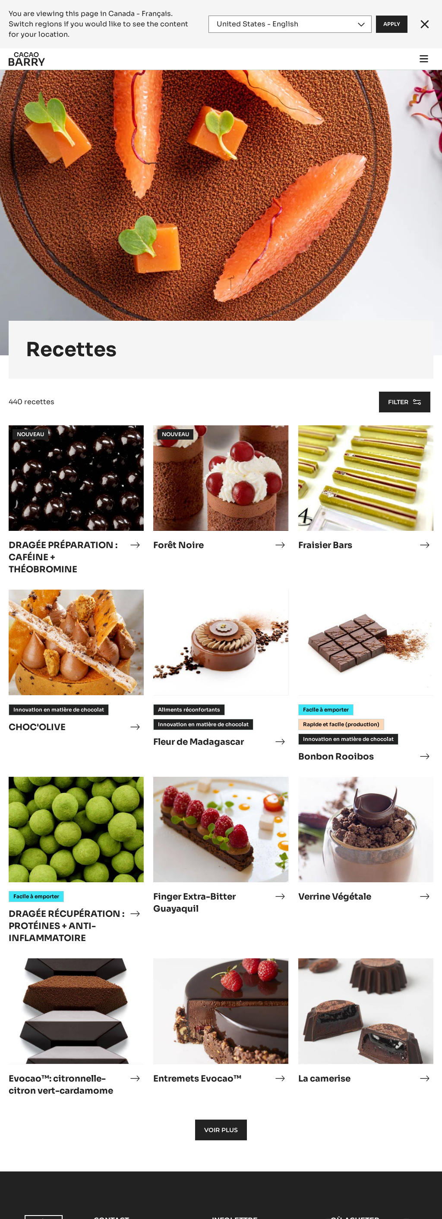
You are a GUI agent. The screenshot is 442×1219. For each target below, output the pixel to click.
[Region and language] (290, 24)
